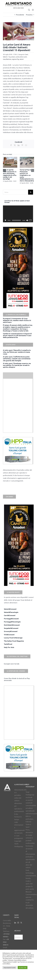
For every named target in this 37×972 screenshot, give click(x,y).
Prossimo (29, 15)
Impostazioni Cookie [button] (9, 967)
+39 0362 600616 (6, 942)
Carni (26, 54)
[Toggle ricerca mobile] (29, 10)
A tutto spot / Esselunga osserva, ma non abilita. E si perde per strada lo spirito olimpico (17, 365)
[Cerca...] (15, 192)
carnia (17, 57)
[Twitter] (21, 922)
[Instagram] (18, 922)
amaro (13, 57)
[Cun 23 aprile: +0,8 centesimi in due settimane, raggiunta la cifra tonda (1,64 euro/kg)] (10, 158)
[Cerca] (30, 192)
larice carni (23, 57)
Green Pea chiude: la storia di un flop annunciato (17, 679)
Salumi (5, 57)
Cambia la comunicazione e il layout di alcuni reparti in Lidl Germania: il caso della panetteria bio (17, 335)
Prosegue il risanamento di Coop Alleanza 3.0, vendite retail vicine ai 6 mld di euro (17, 320)
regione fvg (15, 59)
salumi (22, 59)
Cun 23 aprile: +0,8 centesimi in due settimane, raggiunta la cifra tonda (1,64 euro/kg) (9, 174)
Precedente (20, 15)
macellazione (7, 59)
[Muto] (27, 220)
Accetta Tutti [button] (22, 967)
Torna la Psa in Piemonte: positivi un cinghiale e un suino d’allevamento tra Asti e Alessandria (27, 175)
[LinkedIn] (15, 922)
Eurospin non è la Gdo (11, 664)
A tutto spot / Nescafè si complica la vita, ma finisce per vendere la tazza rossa (17, 352)
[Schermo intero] (30, 220)
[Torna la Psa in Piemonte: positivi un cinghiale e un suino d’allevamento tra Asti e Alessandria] (27, 158)
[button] (4, 170)
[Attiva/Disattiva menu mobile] (33, 10)
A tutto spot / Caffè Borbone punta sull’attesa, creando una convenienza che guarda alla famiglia (16, 358)
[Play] (6, 220)
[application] (18, 213)
